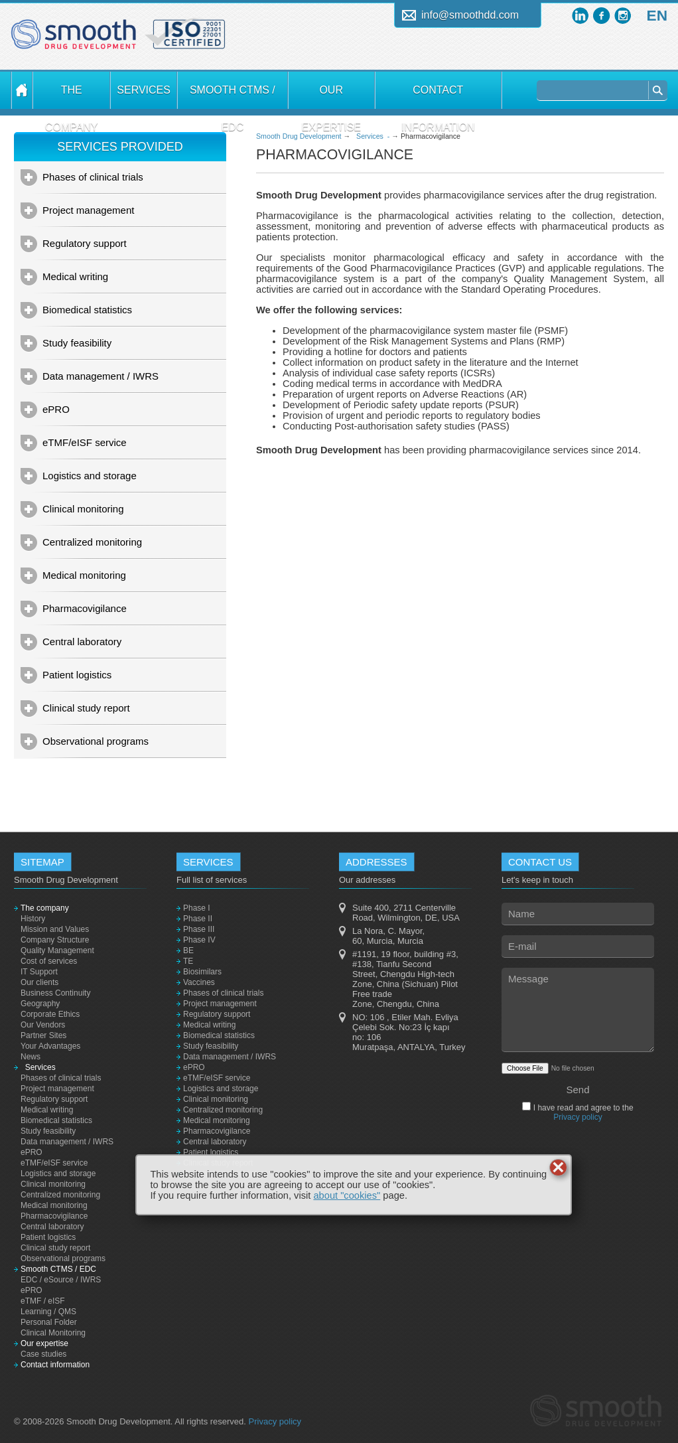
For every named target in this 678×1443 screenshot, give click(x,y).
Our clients (39, 982)
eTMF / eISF (43, 1301)
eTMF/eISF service (84, 442)
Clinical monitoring (83, 508)
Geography (40, 1003)
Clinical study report (86, 708)
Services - (370, 136)
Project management (88, 210)
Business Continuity (55, 993)
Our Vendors (43, 1024)
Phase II (197, 918)
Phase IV (199, 940)
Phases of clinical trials (92, 177)
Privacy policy (577, 1117)
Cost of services (49, 961)
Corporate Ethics (50, 1014)
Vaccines (199, 982)
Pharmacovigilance (84, 608)
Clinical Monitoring (53, 1332)
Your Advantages (50, 1046)
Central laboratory (81, 641)
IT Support (39, 971)
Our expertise (331, 96)
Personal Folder (49, 1322)
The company (71, 96)
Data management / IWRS (100, 376)
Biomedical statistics (87, 309)
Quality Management (57, 950)
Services (143, 90)
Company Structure (55, 940)
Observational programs (95, 741)
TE (188, 961)
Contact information (438, 96)
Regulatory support (84, 243)
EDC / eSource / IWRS (61, 1279)
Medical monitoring (84, 575)
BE (188, 950)
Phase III (198, 929)
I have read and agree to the (582, 1112)
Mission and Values (55, 929)
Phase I (196, 908)
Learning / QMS (48, 1311)
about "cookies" (346, 1195)
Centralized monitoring (92, 542)
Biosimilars (202, 971)
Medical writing (75, 276)
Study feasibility (76, 342)
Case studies (43, 1354)
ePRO (56, 409)
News (30, 1056)
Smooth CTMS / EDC (232, 96)
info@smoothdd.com (470, 15)
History (33, 918)
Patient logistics (76, 674)
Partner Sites (43, 1035)
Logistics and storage (89, 475)
